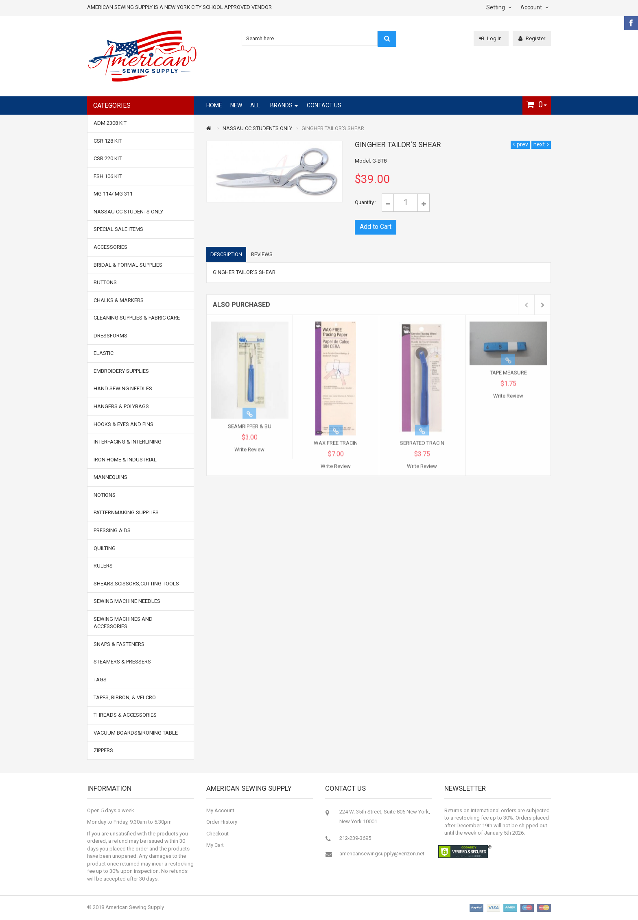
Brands (281, 105)
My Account (220, 810)
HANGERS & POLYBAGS (121, 406)
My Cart (215, 845)
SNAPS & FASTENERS (119, 644)
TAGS (100, 679)
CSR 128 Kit (108, 141)
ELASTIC (104, 353)
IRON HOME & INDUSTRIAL (125, 460)
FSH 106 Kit (108, 176)
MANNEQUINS (110, 477)
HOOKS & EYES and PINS (123, 424)
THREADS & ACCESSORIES (125, 715)
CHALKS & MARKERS (119, 300)
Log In (491, 38)
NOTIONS (105, 495)
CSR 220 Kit (108, 158)
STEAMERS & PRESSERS (122, 662)
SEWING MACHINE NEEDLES (127, 601)
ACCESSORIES (110, 247)
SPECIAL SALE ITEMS (118, 229)
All (255, 105)
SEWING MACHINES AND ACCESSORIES (123, 623)
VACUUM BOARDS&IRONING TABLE (136, 733)
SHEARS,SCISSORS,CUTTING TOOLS (136, 584)
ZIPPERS (103, 750)
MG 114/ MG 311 (113, 194)
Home (214, 105)
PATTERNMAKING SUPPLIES (126, 512)
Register (531, 38)
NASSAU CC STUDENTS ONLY (257, 128)
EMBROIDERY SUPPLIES (121, 371)
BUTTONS (105, 282)
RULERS (103, 566)
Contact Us (324, 105)
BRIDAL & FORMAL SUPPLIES (128, 265)
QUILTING (105, 548)
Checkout (217, 834)
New (236, 105)
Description (226, 255)
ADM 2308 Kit (110, 123)
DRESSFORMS (110, 336)
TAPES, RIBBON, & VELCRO (125, 697)
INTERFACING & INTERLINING (128, 442)
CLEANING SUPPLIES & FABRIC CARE (137, 318)
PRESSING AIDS (112, 530)
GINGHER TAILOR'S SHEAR (333, 128)
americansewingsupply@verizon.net (381, 853)
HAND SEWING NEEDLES (123, 388)
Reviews (262, 255)
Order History (221, 822)
